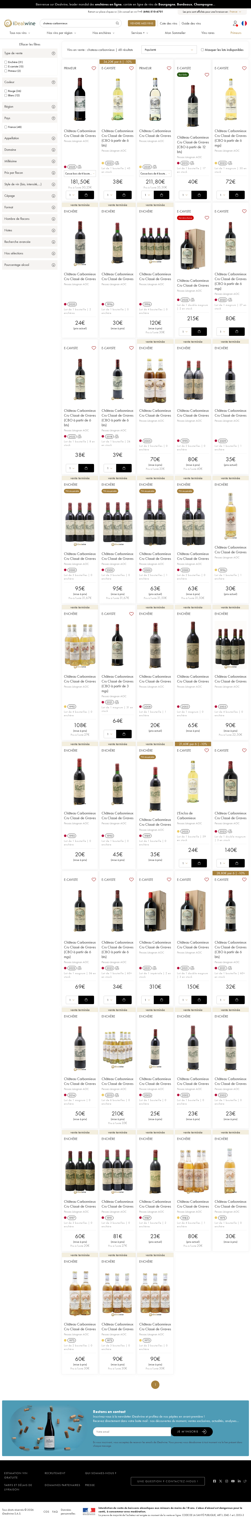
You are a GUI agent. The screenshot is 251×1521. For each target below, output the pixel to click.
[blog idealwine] (245, 1481)
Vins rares (207, 33)
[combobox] (236, 11)
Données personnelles (68, 1511)
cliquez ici (111, 11)
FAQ (55, 1511)
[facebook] (214, 1481)
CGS (46, 1511)
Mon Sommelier (175, 33)
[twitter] (220, 1481)
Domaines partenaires (62, 1485)
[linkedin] (239, 1481)
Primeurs (236, 33)
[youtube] (233, 1481)
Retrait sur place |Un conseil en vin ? (125, 11)
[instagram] (226, 1481)
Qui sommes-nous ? (100, 1473)
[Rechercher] (81, 23)
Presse (90, 1485)
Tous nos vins (20, 33)
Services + (140, 33)
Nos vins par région (62, 33)
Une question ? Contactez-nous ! (167, 1481)
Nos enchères (104, 33)
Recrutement (55, 1473)
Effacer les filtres (29, 44)
